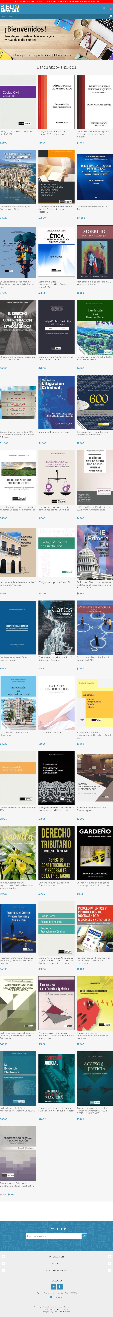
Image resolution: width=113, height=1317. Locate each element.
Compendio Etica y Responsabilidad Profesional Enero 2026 (53, 284)
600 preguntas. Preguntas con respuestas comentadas (92, 433)
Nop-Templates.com (62, 1312)
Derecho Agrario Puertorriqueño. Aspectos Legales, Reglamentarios (17, 508)
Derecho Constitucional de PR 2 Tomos (93, 208)
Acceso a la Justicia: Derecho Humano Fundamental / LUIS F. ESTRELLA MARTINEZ (93, 1111)
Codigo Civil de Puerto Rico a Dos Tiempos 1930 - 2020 (55, 358)
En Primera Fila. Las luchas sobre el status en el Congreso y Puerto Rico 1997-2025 (94, 585)
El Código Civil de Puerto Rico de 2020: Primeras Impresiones (93, 508)
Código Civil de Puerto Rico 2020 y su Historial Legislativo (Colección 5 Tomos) (17, 435)
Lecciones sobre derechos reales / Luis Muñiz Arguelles (18, 583)
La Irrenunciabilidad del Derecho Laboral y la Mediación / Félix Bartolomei (17, 1036)
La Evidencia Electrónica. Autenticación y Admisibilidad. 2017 (17, 1109)
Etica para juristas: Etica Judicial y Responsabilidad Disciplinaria (56, 809)
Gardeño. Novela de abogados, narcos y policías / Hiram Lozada (94, 884)
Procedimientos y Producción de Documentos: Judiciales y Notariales (93, 960)
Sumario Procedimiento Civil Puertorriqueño (91, 809)
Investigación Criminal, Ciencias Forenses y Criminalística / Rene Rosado (16, 960)
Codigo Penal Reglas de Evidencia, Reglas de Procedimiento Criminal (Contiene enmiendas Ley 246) (56, 960)
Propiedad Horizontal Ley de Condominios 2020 (15, 208)
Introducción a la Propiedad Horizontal (14, 734)
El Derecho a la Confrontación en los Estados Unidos (17, 358)
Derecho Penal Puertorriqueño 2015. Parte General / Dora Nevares (93, 134)
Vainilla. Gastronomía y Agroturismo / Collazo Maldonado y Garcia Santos (17, 885)
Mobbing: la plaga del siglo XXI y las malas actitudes (94, 283)
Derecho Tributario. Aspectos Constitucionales (53, 884)
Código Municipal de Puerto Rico (55, 582)
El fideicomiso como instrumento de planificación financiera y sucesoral (55, 209)
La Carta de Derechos (49, 733)
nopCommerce (61, 1309)
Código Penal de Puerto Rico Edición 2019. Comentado (53, 132)
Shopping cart (109, 8)
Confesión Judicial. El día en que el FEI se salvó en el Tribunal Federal (56, 1109)
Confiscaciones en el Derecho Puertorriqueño (15, 658)
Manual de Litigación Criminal (54, 432)
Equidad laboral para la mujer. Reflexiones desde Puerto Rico (54, 508)
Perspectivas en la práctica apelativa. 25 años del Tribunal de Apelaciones (56, 1036)
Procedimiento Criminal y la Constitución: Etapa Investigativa (17, 1184)
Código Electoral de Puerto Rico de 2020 (18, 809)
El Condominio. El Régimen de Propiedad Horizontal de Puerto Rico (17, 284)
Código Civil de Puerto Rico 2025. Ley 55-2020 (17, 132)
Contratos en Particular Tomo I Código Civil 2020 (93, 658)
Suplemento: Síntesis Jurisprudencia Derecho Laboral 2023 (94, 735)
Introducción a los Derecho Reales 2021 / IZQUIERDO (94, 358)
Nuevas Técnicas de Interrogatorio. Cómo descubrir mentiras (93, 1036)
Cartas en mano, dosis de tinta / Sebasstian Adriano (55, 658)
